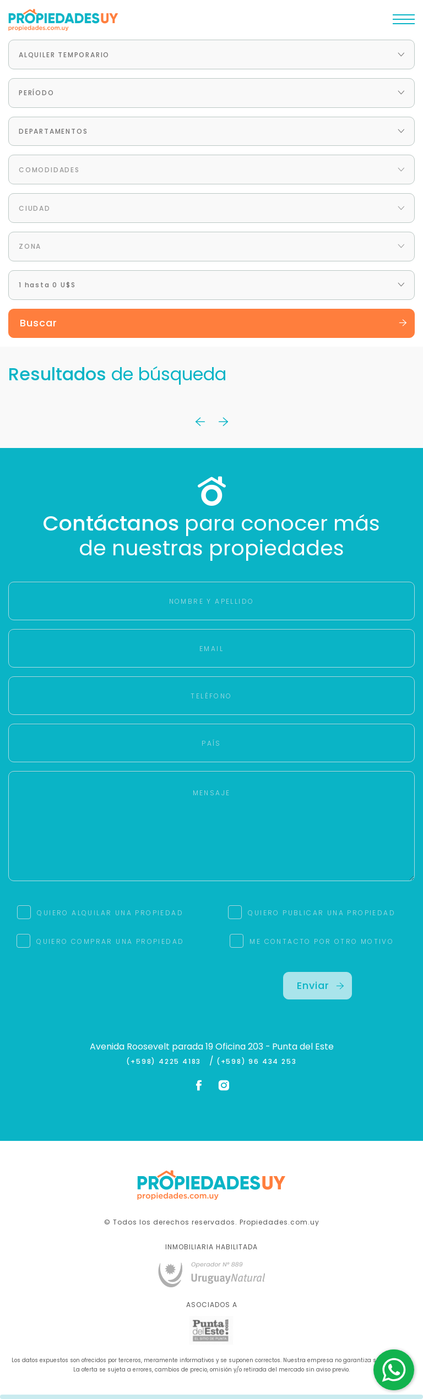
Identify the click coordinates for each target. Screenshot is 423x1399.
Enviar (320, 985)
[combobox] (211, 54)
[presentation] (105, 993)
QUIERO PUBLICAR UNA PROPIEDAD (321, 912)
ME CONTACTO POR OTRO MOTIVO (322, 941)
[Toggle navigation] (404, 22)
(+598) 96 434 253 (256, 1061)
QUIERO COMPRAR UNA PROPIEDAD (110, 941)
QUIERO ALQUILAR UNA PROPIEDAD (110, 912)
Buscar (213, 323)
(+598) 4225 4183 (166, 1061)
